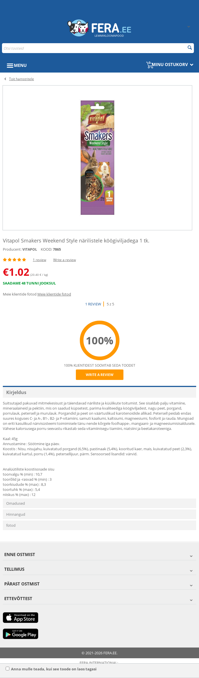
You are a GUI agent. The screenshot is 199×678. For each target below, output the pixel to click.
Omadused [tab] (15, 503)
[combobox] (98, 48)
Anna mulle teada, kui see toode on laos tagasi (51, 669)
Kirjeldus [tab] (16, 392)
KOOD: (46, 249)
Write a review (64, 259)
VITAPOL (29, 249)
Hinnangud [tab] (15, 514)
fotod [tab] (11, 525)
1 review (39, 259)
